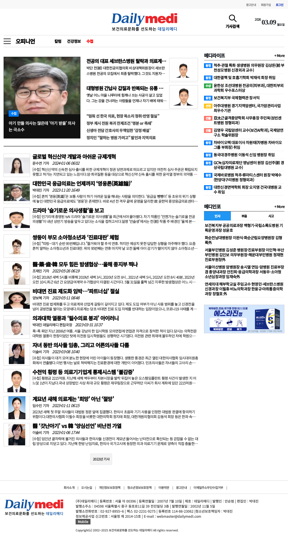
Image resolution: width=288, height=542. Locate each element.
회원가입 (266, 5)
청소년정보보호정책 (139, 487)
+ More (279, 55)
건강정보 (74, 41)
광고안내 (251, 5)
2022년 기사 (101, 459)
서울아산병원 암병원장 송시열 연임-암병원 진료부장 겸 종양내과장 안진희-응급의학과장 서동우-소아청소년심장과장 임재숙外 (244, 272)
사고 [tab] (271, 216)
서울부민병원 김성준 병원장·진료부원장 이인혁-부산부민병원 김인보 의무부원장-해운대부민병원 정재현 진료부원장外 (244, 254)
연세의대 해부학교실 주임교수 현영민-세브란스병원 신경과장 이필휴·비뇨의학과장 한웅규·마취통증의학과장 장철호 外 (244, 289)
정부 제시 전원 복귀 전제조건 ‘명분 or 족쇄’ (119, 123)
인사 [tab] (217, 216)
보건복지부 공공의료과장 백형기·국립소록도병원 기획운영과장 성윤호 (244, 228)
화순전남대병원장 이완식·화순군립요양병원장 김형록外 (243, 240)
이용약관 (163, 487)
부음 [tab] (244, 216)
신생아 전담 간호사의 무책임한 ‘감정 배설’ (118, 130)
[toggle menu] (7, 39)
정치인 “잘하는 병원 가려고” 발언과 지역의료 (121, 137)
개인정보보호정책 (109, 487)
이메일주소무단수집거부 (208, 487)
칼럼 (57, 41)
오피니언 (25, 41)
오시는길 (86, 487)
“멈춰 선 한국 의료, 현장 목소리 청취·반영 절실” (122, 116)
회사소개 (69, 487)
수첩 (89, 41)
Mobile (83, 521)
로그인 (279, 5)
